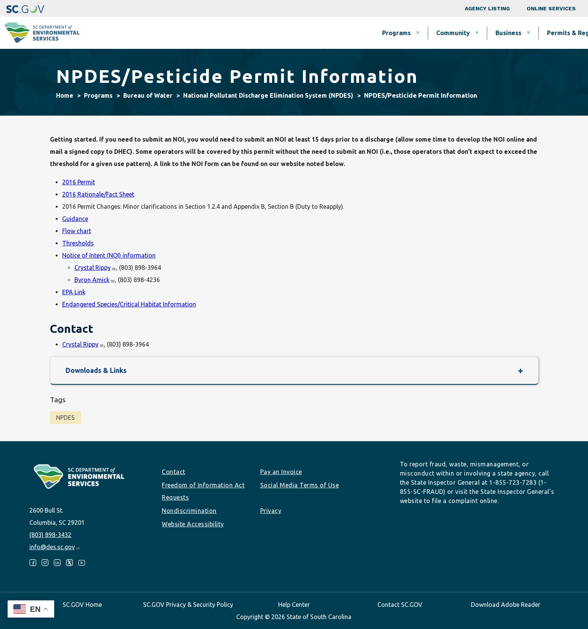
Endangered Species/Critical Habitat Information (129, 304)
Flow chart (76, 230)
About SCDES (536, 32)
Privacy (271, 510)
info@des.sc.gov (54, 547)
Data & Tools (472, 32)
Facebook (32, 562)
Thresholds (78, 243)
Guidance (75, 218)
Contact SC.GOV (399, 604)
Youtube (81, 562)
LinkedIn (57, 562)
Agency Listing (487, 8)
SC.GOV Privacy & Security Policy (188, 604)
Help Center (294, 604)
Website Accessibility (193, 524)
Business (323, 32)
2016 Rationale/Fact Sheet (98, 194)
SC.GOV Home (82, 604)
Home (64, 95)
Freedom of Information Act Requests (203, 491)
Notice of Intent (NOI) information (109, 255)
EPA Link (73, 292)
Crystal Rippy (95, 267)
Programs (211, 32)
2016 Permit (78, 182)
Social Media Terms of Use (299, 485)
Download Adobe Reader (505, 604)
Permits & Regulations (394, 32)
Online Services (551, 8)
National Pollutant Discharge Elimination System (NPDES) (268, 95)
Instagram (45, 562)
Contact (173, 471)
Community (267, 32)
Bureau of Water (147, 95)
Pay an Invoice (281, 471)
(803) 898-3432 (50, 534)
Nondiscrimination (189, 510)
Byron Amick (94, 279)
